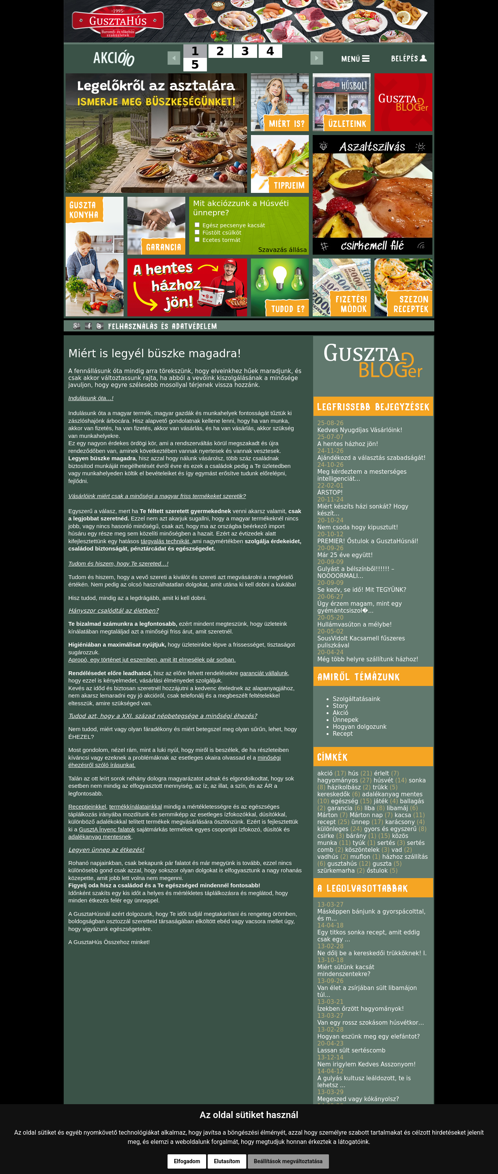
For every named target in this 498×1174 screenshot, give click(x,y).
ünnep (360, 822)
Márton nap (366, 815)
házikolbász (344, 787)
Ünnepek (346, 719)
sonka (417, 780)
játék (381, 801)
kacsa (403, 815)
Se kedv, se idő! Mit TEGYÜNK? (362, 589)
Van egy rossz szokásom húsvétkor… (370, 1022)
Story (340, 706)
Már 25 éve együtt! (345, 555)
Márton (327, 815)
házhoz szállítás (405, 856)
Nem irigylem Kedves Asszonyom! (366, 1064)
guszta (382, 863)
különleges (333, 829)
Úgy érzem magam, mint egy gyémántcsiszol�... (359, 607)
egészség (344, 801)
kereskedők (333, 794)
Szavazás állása (282, 249)
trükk (380, 787)
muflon (360, 856)
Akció (341, 712)
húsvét (383, 780)
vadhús (327, 856)
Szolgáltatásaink (356, 699)
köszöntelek (362, 849)
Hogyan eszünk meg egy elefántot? (368, 1036)
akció (324, 773)
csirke (325, 836)
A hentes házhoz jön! (347, 444)
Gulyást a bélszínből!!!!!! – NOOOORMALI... (355, 572)
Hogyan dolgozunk (359, 726)
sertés (386, 843)
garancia (339, 808)
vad (396, 849)
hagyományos (337, 780)
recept (326, 822)
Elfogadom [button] (187, 1161)
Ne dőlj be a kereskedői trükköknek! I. (372, 953)
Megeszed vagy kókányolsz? (358, 1099)
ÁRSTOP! (330, 492)
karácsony (400, 822)
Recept (343, 733)
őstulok (377, 870)
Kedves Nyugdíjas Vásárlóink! (359, 430)
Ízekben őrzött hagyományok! (360, 1008)
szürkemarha (336, 870)
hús (353, 773)
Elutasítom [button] (227, 1161)
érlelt (381, 773)
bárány (356, 836)
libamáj (397, 808)
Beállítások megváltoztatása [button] (288, 1161)
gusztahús (342, 863)
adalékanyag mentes (392, 794)
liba (369, 808)
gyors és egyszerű (390, 829)
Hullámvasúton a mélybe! (354, 624)
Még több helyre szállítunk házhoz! (367, 659)
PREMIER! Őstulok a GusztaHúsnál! (367, 541)
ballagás (412, 801)
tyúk (359, 843)
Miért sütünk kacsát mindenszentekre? (345, 971)
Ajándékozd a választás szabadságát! (371, 457)
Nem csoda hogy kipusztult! (357, 527)
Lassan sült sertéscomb (351, 1050)
